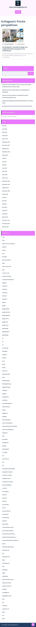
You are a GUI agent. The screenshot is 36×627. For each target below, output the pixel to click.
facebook (4, 296)
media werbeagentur (7, 403)
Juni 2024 (4, 201)
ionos (3, 361)
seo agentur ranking (7, 475)
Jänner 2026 (5, 139)
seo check (4, 488)
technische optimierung (8, 547)
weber (3, 573)
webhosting (5, 576)
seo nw (3, 508)
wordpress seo (5, 609)
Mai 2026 (4, 126)
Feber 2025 (4, 175)
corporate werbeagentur (8, 279)
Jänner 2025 (5, 178)
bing (3, 270)
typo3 (3, 560)
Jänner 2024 (5, 217)
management (5, 397)
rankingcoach (5, 443)
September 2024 (6, 191)
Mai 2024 (4, 204)
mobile (4, 410)
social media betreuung (7, 527)
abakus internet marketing (8, 244)
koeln (3, 377)
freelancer (4, 299)
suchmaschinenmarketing (8, 534)
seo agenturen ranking (7, 482)
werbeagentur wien (7, 596)
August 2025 (5, 155)
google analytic (5, 309)
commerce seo (5, 273)
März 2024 (4, 210)
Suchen (6, 68)
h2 (2, 341)
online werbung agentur (8, 429)
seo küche (4, 498)
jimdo (3, 364)
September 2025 (6, 152)
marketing (4, 400)
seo (3, 465)
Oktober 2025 (5, 149)
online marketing (6, 420)
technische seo (5, 550)
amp (3, 253)
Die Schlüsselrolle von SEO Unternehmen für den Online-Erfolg (17, 106)
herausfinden (5, 348)
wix (3, 602)
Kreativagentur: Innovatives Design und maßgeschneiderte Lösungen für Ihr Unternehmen (14, 49)
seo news (4, 501)
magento (4, 394)
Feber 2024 (4, 214)
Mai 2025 (4, 165)
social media (5, 524)
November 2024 (6, 184)
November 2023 (6, 223)
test (3, 553)
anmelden (4, 257)
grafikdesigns (5, 335)
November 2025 (6, 145)
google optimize (6, 312)
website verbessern (6, 586)
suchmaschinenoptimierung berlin (10, 540)
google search (5, 319)
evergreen (4, 293)
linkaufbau (4, 390)
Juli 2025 (4, 158)
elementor (4, 286)
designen (4, 283)
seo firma (4, 495)
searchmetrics (5, 459)
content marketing (6, 276)
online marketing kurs (7, 423)
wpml (3, 612)
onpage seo (5, 433)
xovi (3, 615)
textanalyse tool (6, 557)
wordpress (4, 606)
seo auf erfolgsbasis (6, 485)
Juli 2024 (4, 197)
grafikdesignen (5, 332)
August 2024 (5, 194)
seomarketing (5, 518)
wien (3, 599)
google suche (5, 325)
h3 (2, 345)
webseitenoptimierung (7, 579)
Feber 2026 (4, 135)
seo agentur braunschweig (8, 469)
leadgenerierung (6, 387)
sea (3, 456)
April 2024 (4, 207)
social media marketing (7, 531)
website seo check (6, 583)
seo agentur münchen (7, 472)
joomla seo (4, 371)
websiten (4, 589)
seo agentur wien (6, 478)
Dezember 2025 (6, 142)
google (3, 306)
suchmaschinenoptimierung (8, 537)
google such (5, 322)
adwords (4, 247)
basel (3, 263)
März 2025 (4, 171)
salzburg (4, 446)
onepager (4, 416)
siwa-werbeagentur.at (18, 7)
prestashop (4, 439)
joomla (3, 368)
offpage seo (5, 413)
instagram (4, 355)
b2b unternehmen (6, 260)
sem (3, 462)
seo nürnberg (5, 504)
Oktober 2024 (5, 188)
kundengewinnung (6, 384)
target (3, 544)
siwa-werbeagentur (9, 44)
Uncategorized (5, 563)
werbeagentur (5, 592)
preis (3, 436)
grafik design (5, 328)
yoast (3, 619)
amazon (4, 250)
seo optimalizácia (6, 511)
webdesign (4, 570)
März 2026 (4, 132)
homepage (4, 351)
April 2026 (4, 129)
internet (4, 358)
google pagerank (6, 315)
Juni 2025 (4, 162)
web (3, 566)
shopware (4, 521)
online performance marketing (9, 426)
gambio (4, 302)
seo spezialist (5, 514)
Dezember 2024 (6, 181)
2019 (3, 237)
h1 (2, 338)
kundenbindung (6, 381)
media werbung (6, 407)
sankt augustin (5, 449)
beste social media (6, 266)
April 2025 (4, 168)
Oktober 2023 (5, 227)
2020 (3, 240)
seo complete (5, 491)
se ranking (4, 452)
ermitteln (4, 289)
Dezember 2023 (6, 220)
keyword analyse (6, 374)
